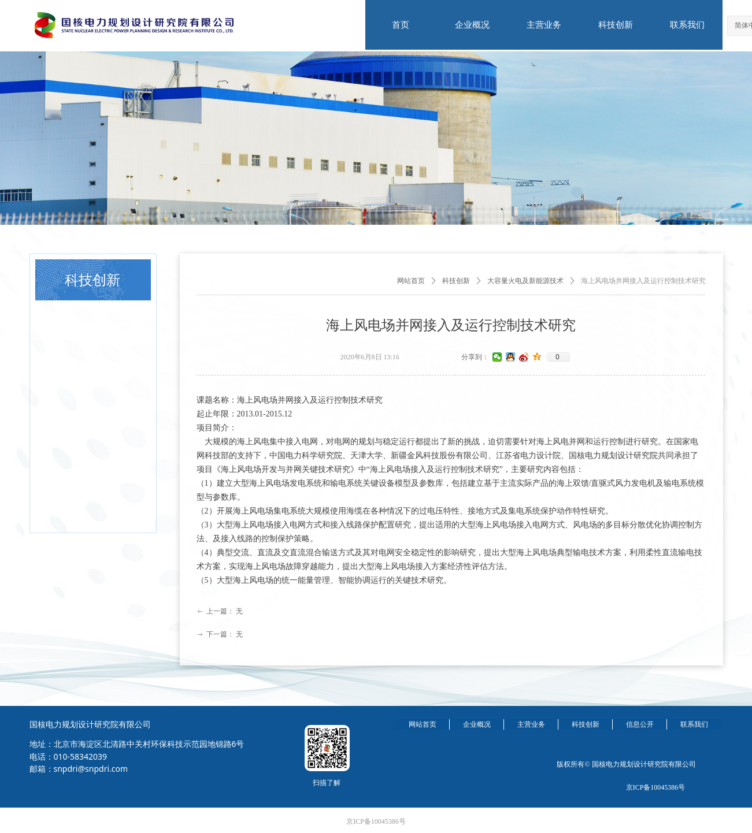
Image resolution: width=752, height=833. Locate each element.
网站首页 (411, 281)
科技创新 (456, 281)
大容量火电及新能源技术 (525, 281)
